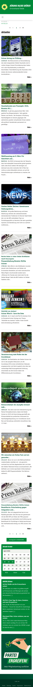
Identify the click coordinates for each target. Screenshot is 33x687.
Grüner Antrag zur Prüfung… (11, 58)
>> (23, 28)
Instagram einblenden (16, 540)
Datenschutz (27, 685)
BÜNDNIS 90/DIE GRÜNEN (20, 5)
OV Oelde (4, 21)
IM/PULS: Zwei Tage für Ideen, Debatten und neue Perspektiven (15, 601)
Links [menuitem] (16, 681)
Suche (14, 685)
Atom (15, 572)
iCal (24, 572)
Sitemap (9, 685)
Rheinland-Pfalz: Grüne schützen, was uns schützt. (16, 617)
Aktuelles (4, 23)
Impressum (20, 685)
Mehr (28, 77)
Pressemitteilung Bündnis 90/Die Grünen (15, 505)
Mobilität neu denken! (8, 311)
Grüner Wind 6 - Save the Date (12, 313)
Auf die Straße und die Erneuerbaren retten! (14, 585)
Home (3, 685)
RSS (6, 572)
